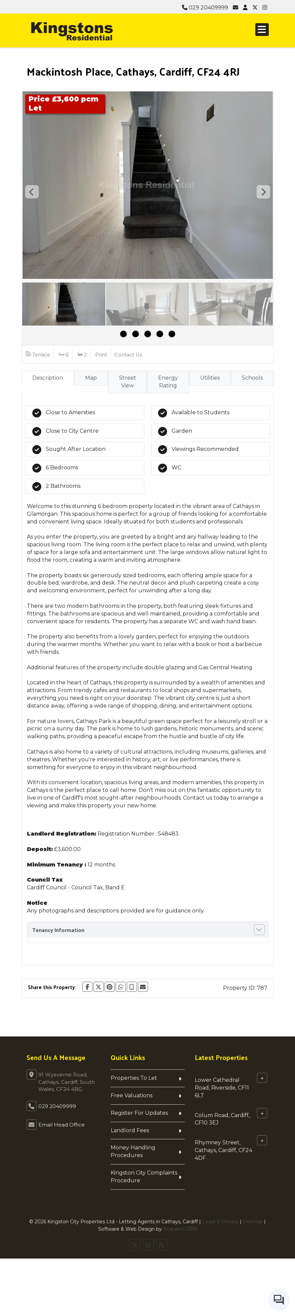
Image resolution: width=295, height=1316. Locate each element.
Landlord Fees (130, 1130)
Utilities (210, 378)
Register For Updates (139, 1113)
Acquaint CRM (180, 1229)
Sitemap (253, 1222)
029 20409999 (205, 7)
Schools (252, 378)
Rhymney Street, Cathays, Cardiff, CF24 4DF (223, 1150)
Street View (127, 382)
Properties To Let (134, 1078)
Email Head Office (61, 1124)
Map (91, 378)
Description (47, 378)
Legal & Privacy (220, 1222)
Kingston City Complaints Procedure (144, 1177)
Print (101, 355)
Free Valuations (131, 1095)
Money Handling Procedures (133, 1151)
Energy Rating (168, 382)
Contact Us (128, 355)
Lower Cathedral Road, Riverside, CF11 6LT (222, 1088)
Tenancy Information (58, 930)
